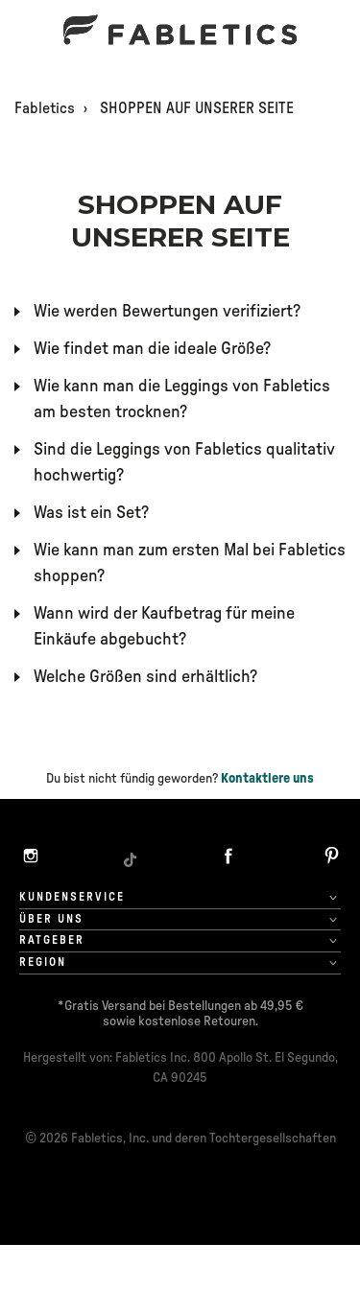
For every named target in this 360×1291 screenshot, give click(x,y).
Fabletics (44, 108)
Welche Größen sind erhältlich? (145, 677)
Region (42, 962)
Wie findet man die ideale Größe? (152, 349)
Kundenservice (72, 897)
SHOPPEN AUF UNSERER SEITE (197, 108)
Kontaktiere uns (267, 779)
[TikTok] (129, 858)
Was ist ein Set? (91, 513)
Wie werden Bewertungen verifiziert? (167, 311)
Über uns (51, 919)
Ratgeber (51, 940)
